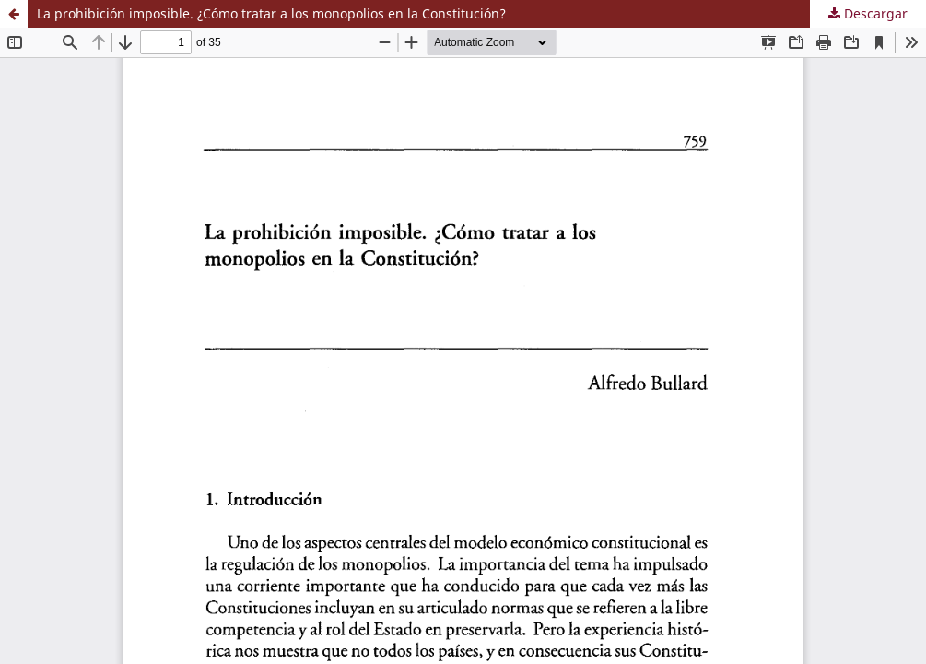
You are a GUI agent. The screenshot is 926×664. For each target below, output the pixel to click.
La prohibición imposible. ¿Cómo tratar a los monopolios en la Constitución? (271, 13)
